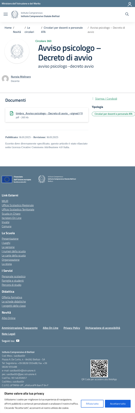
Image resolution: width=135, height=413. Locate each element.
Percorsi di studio (11, 285)
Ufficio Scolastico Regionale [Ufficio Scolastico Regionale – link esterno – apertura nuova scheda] (18, 205)
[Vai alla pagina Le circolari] (29, 29)
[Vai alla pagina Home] (8, 27)
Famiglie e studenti (13, 280)
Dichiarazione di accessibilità (102, 328)
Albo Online (8, 318)
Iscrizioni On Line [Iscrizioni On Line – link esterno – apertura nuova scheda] (11, 218)
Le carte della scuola (14, 255)
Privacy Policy (72, 328)
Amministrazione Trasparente (20, 328)
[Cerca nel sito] (127, 14)
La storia (7, 264)
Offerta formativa (12, 297)
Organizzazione (10, 260)
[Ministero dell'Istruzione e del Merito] (21, 3)
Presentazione (10, 238)
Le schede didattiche (14, 301)
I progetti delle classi (14, 306)
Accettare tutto (118, 403)
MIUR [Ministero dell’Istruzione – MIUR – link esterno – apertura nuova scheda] (5, 201)
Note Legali (8, 334)
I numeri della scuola (14, 251)
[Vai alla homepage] (14, 14)
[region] (67, 400)
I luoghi (6, 243)
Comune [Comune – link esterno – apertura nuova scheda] (6, 226)
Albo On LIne (50, 328)
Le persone (8, 247)
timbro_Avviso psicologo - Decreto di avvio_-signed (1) (49, 113)
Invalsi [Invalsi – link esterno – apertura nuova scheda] (5, 222)
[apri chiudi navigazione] (6, 14)
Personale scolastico (13, 276)
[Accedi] (130, 3)
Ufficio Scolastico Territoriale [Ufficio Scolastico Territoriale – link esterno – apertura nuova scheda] (18, 209)
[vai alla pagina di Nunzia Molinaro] (21, 76)
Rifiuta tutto (92, 403)
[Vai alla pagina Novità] (17, 32)
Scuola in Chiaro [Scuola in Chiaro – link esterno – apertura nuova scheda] (11, 214)
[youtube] (17, 340)
